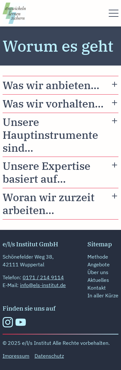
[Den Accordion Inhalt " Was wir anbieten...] (60, 85)
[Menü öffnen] (113, 13)
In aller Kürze (102, 295)
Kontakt (96, 287)
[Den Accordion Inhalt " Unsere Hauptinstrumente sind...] (60, 135)
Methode (97, 256)
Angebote (98, 264)
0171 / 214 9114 (43, 277)
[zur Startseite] (14, 12)
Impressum (16, 356)
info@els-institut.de (43, 285)
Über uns (97, 272)
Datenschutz (49, 356)
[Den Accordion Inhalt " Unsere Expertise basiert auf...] (60, 172)
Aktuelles (98, 280)
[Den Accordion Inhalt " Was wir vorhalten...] (60, 104)
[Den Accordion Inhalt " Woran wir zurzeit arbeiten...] (60, 203)
